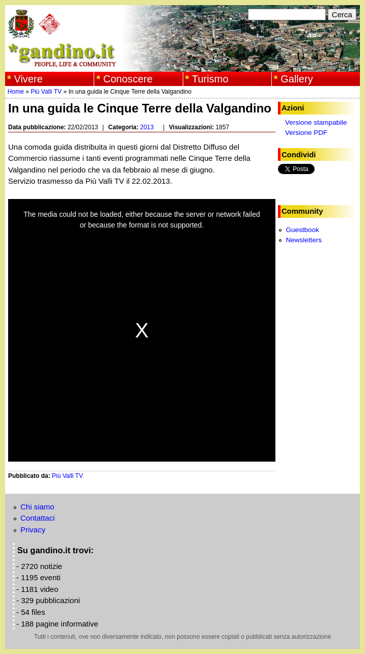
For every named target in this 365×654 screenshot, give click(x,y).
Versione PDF (306, 132)
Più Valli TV (46, 91)
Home (16, 91)
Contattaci (37, 518)
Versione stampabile (316, 122)
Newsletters (304, 240)
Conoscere (128, 78)
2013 (147, 127)
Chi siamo (37, 506)
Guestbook (302, 230)
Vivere (28, 78)
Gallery (296, 78)
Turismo (210, 78)
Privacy (32, 529)
